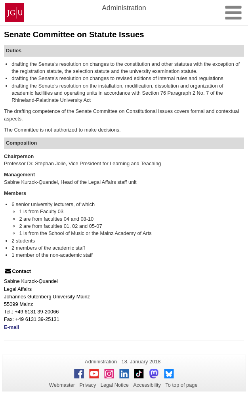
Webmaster (62, 385)
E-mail (11, 327)
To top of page (181, 385)
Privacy (87, 385)
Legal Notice (115, 385)
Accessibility (147, 385)
